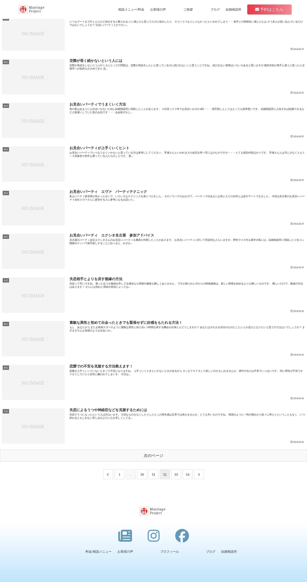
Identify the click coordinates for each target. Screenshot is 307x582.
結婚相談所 (233, 9)
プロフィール (169, 551)
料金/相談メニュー (99, 551)
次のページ (153, 455)
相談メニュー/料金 (131, 9)
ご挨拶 (188, 9)
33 (176, 474)
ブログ (215, 9)
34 (187, 474)
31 (153, 474)
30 (142, 474)
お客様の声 (158, 9)
